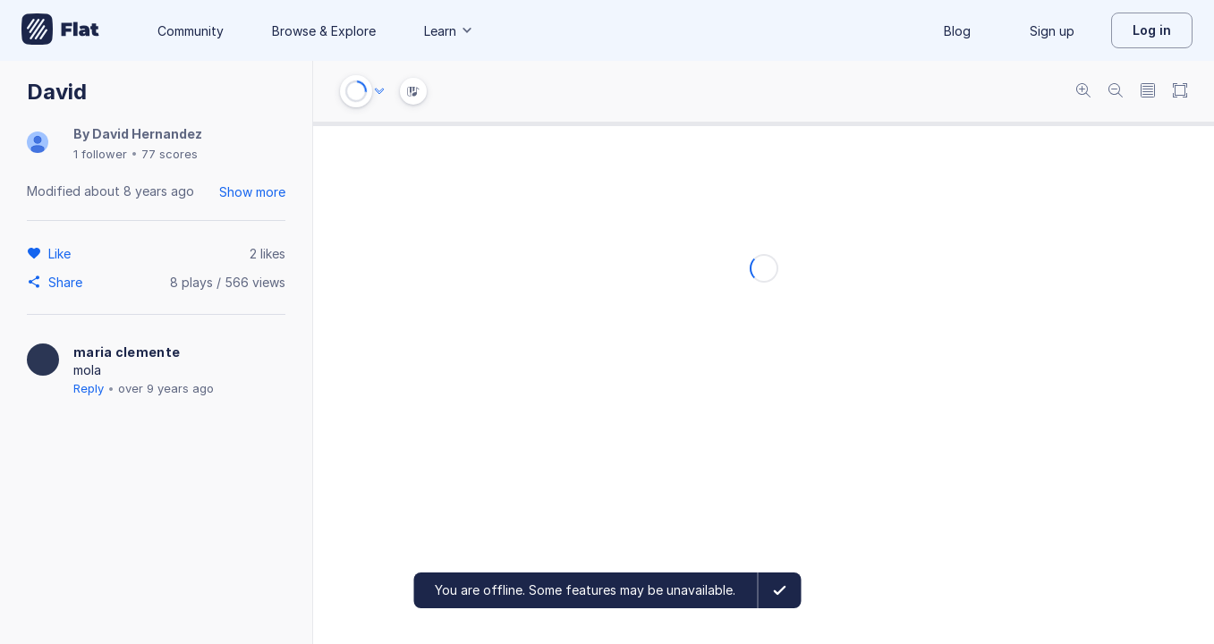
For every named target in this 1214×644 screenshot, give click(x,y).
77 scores (169, 154)
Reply (88, 388)
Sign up (1052, 30)
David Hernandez (147, 133)
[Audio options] (379, 91)
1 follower (100, 154)
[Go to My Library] (60, 30)
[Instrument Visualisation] (413, 91)
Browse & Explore (324, 30)
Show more (252, 191)
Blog (957, 30)
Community (190, 30)
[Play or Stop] (356, 91)
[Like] (62, 253)
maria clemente (126, 352)
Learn (449, 30)
